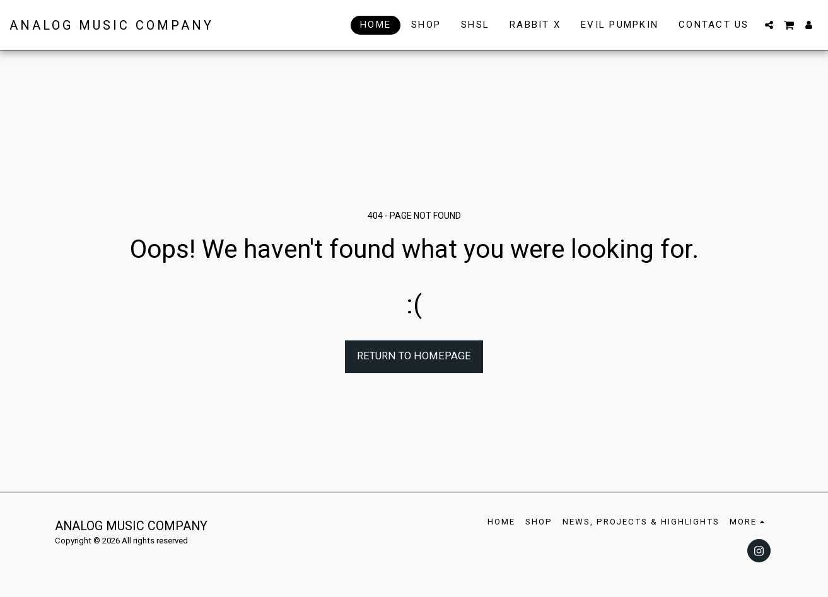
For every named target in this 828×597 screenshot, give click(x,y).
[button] (769, 25)
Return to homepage (414, 356)
